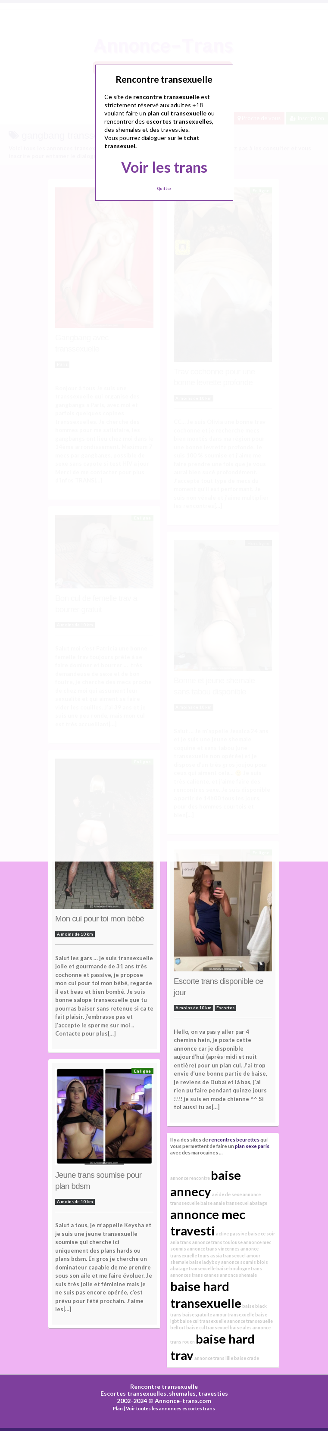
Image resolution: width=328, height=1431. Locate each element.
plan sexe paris (252, 1146)
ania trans (180, 1242)
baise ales (241, 1327)
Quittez (164, 188)
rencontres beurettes (234, 1139)
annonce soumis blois (244, 1262)
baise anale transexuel (224, 1203)
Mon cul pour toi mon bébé (99, 918)
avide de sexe (227, 1194)
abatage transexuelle (193, 1268)
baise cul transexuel (207, 1327)
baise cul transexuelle (203, 1321)
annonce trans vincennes (213, 1248)
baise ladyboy (204, 1262)
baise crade (246, 1358)
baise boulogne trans (239, 1268)
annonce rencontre (190, 1178)
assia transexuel (228, 1255)
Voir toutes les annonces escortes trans (170, 1408)
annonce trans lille (213, 1358)
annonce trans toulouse (217, 1242)
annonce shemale (238, 1275)
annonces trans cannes (194, 1275)
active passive (231, 1233)
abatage (258, 1203)
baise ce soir (261, 1233)
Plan (118, 1408)
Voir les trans (164, 167)
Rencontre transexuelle (164, 1386)
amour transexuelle (233, 1314)
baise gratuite (197, 1314)
